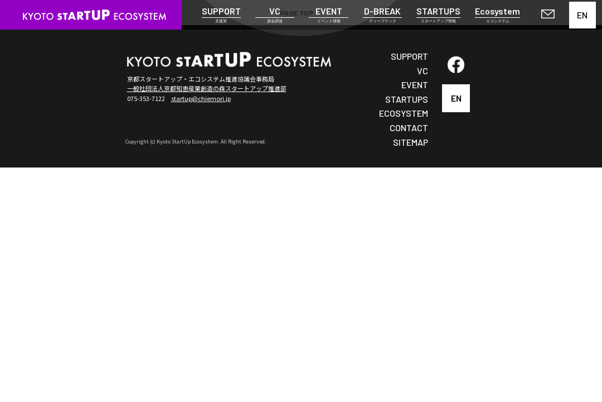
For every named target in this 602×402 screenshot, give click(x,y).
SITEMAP (410, 142)
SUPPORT (409, 56)
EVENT (414, 84)
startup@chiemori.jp (201, 98)
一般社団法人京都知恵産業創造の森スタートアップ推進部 (207, 88)
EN (582, 14)
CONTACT (409, 127)
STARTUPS (406, 99)
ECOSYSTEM (403, 113)
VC (422, 70)
